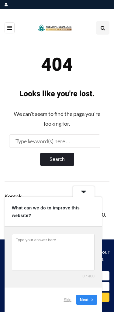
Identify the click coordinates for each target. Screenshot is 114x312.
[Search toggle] (102, 28)
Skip (67, 299)
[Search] (54, 141)
